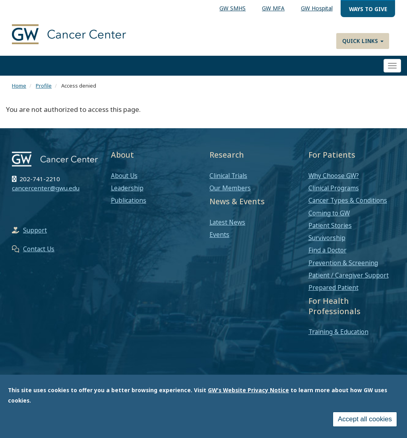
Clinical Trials (228, 176)
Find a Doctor (327, 250)
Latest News (227, 222)
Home (19, 85)
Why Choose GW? (333, 176)
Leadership (127, 188)
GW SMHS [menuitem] (232, 8)
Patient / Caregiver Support (348, 275)
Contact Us (38, 249)
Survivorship (326, 238)
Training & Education (338, 332)
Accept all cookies (365, 422)
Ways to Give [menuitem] (368, 9)
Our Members (230, 188)
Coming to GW (329, 213)
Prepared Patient (333, 287)
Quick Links (363, 41)
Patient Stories (330, 225)
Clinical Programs (333, 188)
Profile (44, 85)
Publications (128, 200)
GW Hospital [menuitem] (317, 8)
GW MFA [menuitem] (273, 8)
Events (219, 235)
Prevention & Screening (343, 263)
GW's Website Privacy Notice (248, 393)
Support (35, 230)
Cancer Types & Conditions (347, 200)
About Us (124, 176)
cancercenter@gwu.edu (45, 188)
